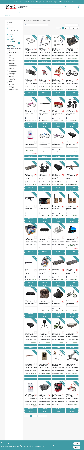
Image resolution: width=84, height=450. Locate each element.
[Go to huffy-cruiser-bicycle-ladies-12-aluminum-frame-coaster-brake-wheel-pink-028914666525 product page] (30, 112)
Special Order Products (13, 30)
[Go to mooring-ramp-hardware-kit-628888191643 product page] (58, 240)
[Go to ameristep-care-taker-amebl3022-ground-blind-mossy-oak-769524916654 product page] (44, 302)
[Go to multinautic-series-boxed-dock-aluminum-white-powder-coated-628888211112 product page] (44, 50)
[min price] (9, 43)
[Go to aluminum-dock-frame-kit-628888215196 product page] (30, 50)
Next (77, 28)
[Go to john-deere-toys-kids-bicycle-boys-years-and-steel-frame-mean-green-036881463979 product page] (58, 334)
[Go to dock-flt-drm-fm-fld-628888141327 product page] (58, 176)
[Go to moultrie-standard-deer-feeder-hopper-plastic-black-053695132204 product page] (44, 334)
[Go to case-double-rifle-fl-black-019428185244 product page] (30, 176)
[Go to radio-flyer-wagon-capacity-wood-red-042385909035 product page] (58, 112)
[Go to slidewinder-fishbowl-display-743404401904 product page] (44, 271)
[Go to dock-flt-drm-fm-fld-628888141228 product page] (72, 144)
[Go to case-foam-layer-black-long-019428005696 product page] (30, 81)
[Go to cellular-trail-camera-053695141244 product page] (58, 207)
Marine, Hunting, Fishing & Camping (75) (15, 48)
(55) (12, 58)
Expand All (14, 46)
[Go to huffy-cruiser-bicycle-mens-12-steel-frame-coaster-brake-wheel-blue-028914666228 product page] (44, 144)
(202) (14, 52)
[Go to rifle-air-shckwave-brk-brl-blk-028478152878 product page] (30, 271)
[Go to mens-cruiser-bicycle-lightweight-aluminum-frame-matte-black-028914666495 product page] (72, 81)
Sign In (69, 6)
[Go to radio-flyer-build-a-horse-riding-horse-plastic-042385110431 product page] (58, 81)
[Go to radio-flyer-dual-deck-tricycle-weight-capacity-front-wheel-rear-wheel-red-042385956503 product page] (72, 397)
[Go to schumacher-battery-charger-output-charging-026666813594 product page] (72, 240)
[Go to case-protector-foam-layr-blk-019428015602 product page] (44, 397)
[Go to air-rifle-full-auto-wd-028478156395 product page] (30, 365)
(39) (12, 63)
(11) (11, 84)
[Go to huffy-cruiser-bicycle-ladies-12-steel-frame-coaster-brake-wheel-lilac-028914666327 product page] (58, 144)
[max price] (15, 43)
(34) (11, 66)
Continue (77, 443)
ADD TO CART (30, 61)
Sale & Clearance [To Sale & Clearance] (27, 12)
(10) (11, 87)
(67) (11, 53)
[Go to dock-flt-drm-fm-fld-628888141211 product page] (44, 240)
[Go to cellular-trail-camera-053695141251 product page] (44, 365)
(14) (11, 78)
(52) (12, 61)
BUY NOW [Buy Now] (31, 95)
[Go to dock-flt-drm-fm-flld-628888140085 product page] (30, 302)
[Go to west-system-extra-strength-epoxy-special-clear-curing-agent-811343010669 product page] (30, 397)
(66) (11, 55)
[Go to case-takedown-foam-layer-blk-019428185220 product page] (58, 271)
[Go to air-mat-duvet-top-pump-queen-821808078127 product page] (72, 334)
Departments (11, 12)
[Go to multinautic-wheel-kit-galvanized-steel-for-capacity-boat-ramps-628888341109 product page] (30, 240)
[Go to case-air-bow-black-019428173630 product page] (72, 50)
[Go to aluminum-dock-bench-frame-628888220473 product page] (58, 365)
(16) (13, 71)
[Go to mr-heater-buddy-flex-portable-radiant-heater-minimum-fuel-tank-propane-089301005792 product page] (58, 397)
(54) (12, 60)
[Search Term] (48, 7)
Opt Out (76, 447)
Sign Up (75, 6)
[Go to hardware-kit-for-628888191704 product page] (58, 50)
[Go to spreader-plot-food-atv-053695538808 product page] (44, 207)
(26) (11, 68)
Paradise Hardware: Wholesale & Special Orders (60, 12)
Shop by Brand (19, 12)
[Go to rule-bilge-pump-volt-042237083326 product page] (30, 144)
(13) (12, 79)
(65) (10, 57)
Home (6, 12)
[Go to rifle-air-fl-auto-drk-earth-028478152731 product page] (72, 176)
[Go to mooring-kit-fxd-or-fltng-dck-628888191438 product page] (44, 176)
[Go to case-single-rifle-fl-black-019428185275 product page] (72, 271)
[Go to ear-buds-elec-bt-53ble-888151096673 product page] (58, 302)
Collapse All (9, 46)
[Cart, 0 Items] (78, 7)
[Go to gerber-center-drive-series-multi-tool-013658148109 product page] (72, 365)
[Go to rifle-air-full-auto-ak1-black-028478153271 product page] (30, 207)
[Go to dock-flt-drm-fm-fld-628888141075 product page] (30, 334)
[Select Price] (19, 43)
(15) (11, 74)
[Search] (66, 7)
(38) (13, 65)
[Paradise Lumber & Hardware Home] (11, 6)
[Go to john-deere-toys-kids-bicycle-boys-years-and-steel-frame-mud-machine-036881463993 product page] (72, 302)
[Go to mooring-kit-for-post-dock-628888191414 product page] (72, 112)
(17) (10, 70)
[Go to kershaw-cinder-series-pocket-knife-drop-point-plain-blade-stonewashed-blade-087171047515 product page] (44, 81)
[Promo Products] (7, 24)
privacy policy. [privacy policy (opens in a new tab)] (7, 446)
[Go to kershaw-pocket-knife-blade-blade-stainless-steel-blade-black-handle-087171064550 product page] (44, 112)
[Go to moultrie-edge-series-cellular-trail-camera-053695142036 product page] (72, 207)
